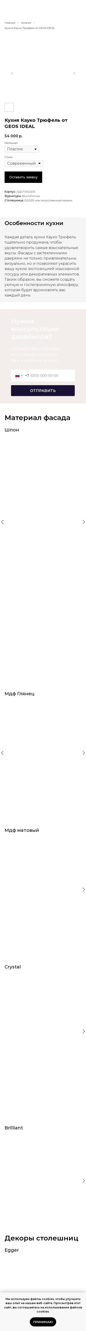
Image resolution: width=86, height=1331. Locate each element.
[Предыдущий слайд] (12, 73)
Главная (10, 22)
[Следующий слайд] (74, 73)
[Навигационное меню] (78, 9)
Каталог (26, 22)
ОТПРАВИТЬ (43, 391)
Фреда (23, 1216)
